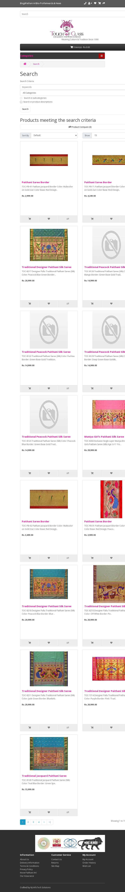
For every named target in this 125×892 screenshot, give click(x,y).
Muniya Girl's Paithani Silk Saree (104, 436)
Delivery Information (29, 862)
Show (87, 135)
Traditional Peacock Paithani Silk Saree (46, 351)
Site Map (55, 866)
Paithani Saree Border (35, 182)
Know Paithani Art (28, 872)
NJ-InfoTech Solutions (40, 887)
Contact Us (56, 859)
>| (50, 822)
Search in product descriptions (37, 101)
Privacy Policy (26, 869)
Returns (54, 862)
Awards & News (53, 3)
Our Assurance (27, 876)
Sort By (25, 135)
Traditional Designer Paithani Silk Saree (46, 267)
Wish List (86, 866)
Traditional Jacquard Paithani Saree (44, 775)
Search (36, 64)
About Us (24, 859)
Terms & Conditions (29, 866)
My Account (87, 859)
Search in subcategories (35, 98)
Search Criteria (27, 81)
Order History (89, 862)
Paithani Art (30, 3)
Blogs (22, 3)
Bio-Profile (41, 3)
